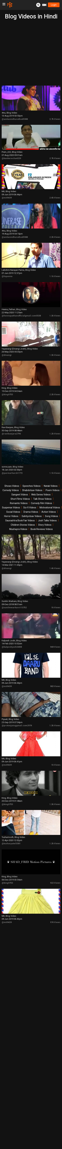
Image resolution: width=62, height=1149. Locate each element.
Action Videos (48, 512)
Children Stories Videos (23, 524)
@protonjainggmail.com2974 (17, 725)
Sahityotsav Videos (32, 516)
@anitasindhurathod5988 (15, 119)
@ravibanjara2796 (11, 433)
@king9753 (7, 394)
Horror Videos (11, 516)
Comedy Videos (10, 490)
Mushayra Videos (18, 529)
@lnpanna (7, 276)
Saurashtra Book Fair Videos (20, 520)
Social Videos (13, 512)
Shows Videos (11, 486)
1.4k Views (54, 568)
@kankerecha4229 (11, 158)
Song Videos (51, 516)
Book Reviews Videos (42, 529)
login (54, 4)
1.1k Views (54, 276)
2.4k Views (54, 197)
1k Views (55, 607)
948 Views (55, 647)
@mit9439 (7, 197)
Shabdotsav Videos (32, 490)
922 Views (55, 883)
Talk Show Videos (42, 499)
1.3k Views (54, 315)
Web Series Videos (41, 494)
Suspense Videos (11, 507)
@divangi (7, 355)
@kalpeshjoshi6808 (12, 647)
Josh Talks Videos (47, 520)
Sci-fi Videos (29, 507)
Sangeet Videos (19, 494)
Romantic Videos (19, 503)
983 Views (55, 686)
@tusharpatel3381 (11, 843)
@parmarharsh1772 (12, 473)
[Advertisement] (31, 53)
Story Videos (44, 524)
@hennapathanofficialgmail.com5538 (21, 315)
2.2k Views (54, 237)
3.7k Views (54, 119)
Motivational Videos (50, 507)
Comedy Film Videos (41, 503)
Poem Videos (53, 490)
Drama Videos (30, 512)
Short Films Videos (20, 499)
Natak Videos (51, 486)
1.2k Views (54, 433)
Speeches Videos (31, 486)
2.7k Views (54, 158)
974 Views (55, 922)
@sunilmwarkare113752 (14, 607)
